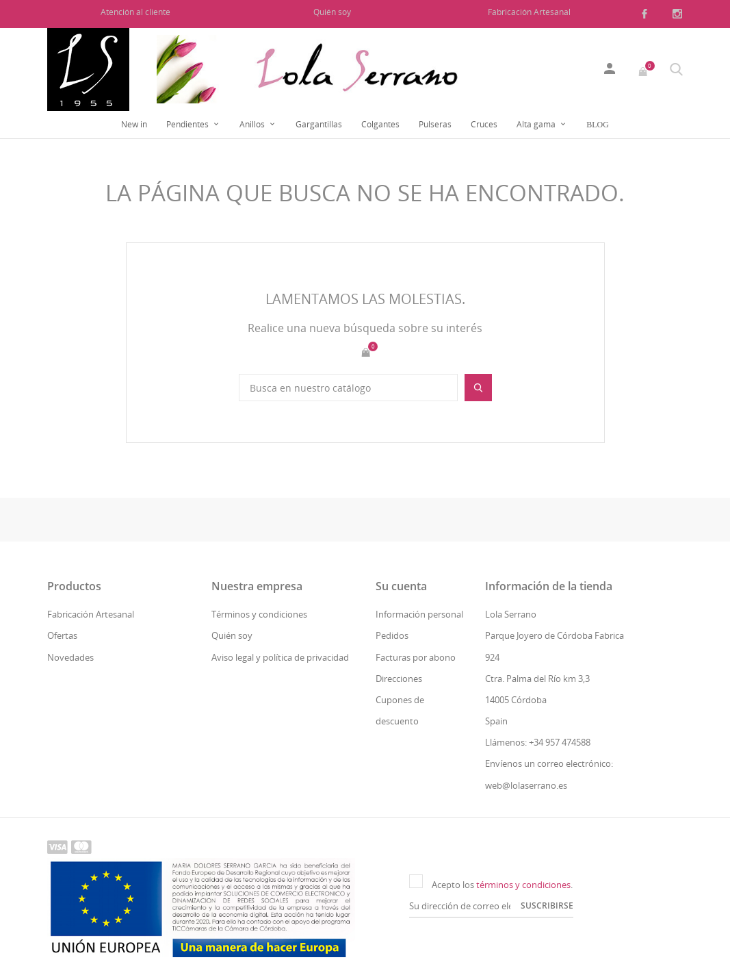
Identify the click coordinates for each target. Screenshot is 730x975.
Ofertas (62, 635)
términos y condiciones (523, 884)
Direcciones (399, 678)
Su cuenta (401, 586)
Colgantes (380, 124)
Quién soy (332, 12)
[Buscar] (348, 387)
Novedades (70, 657)
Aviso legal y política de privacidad (280, 657)
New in (134, 124)
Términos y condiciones (259, 614)
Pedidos (392, 635)
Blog (597, 125)
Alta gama (537, 124)
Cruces (484, 124)
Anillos (253, 124)
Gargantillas (319, 124)
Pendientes (188, 124)
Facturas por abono (416, 657)
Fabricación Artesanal (529, 12)
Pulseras (435, 124)
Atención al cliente (135, 12)
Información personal (419, 614)
